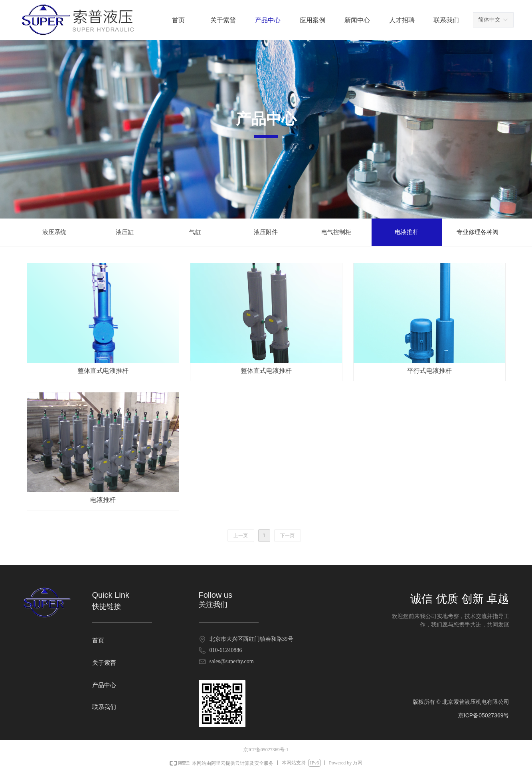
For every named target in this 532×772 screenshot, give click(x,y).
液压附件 (266, 232)
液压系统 (54, 232)
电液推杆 (407, 232)
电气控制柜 (336, 232)
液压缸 (125, 232)
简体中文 (489, 20)
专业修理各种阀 (477, 232)
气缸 (195, 232)
